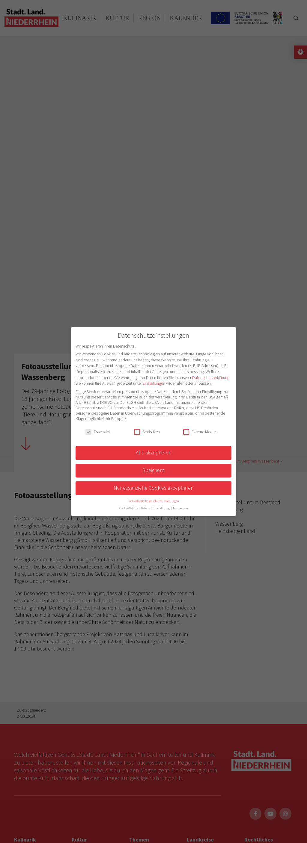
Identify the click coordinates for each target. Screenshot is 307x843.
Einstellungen (154, 383)
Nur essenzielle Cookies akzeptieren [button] (153, 488)
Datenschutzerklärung (210, 377)
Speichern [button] (153, 470)
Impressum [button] (180, 508)
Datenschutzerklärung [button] (155, 508)
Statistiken (147, 431)
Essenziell (98, 431)
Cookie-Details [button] (128, 508)
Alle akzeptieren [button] (153, 452)
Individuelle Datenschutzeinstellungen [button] (153, 501)
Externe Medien (200, 431)
